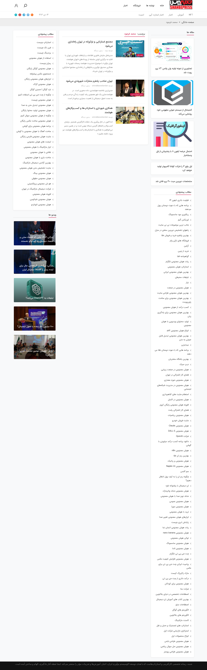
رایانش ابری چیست (180, 522)
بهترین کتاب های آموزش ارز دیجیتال (172, 599)
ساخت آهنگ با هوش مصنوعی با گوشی (33, 131)
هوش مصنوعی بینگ (42, 173)
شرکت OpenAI (182, 436)
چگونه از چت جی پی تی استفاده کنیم (34, 94)
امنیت (141, 15)
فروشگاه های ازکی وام (179, 240)
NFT (191, 15)
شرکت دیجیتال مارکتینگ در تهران (36, 189)
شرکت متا (184, 589)
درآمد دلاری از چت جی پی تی (175, 578)
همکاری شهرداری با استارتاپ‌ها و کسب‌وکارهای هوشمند (89, 110)
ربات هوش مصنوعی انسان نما (175, 527)
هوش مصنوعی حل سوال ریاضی (175, 646)
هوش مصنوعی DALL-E (178, 431)
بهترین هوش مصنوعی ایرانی (176, 272)
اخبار (125, 5)
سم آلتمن (184, 471)
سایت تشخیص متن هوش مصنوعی (35, 168)
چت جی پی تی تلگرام (179, 553)
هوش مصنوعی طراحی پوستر (176, 651)
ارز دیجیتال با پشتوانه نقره (177, 485)
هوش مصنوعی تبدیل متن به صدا (36, 105)
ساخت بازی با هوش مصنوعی (38, 157)
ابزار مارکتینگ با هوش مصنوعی (37, 147)
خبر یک (140, 55)
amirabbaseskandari (100, 85)
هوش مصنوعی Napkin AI (177, 466)
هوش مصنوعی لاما (180, 548)
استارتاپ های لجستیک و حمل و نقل (173, 625)
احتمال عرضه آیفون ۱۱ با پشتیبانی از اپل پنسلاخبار (174, 153)
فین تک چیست (44, 47)
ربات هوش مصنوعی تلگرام (177, 261)
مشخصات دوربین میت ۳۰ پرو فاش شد (174, 181)
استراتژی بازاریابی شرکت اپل (176, 631)
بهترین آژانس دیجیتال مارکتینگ (37, 162)
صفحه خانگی (188, 22)
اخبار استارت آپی (156, 15)
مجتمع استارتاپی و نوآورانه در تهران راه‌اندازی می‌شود (90, 44)
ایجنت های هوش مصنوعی (39, 142)
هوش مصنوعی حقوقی (41, 178)
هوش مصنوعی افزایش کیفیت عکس (173, 559)
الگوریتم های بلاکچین (179, 615)
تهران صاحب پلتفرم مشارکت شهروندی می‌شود (89, 81)
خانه (162, 5)
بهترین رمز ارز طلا (181, 455)
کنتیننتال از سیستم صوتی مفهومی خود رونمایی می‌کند (174, 112)
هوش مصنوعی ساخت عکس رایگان (35, 121)
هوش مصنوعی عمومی (179, 501)
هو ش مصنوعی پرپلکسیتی (39, 183)
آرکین (186, 246)
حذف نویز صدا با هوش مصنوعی (175, 496)
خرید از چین (183, 251)
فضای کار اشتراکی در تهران (177, 375)
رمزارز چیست (45, 63)
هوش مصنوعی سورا (180, 506)
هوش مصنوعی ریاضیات (178, 415)
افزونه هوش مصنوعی (42, 194)
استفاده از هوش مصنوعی (40, 58)
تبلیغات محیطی (182, 277)
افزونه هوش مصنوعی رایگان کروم (174, 405)
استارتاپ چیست (44, 42)
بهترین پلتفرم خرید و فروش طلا (175, 235)
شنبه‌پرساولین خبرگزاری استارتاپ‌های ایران (181, 5)
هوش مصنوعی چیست (41, 100)
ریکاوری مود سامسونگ (179, 214)
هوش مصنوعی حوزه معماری (176, 380)
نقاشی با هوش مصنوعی (40, 152)
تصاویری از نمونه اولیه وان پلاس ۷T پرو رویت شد (173, 70)
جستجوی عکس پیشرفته (40, 74)
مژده (106, 50)
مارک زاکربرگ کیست (180, 573)
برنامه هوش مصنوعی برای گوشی (36, 126)
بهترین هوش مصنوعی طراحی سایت (173, 293)
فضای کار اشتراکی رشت (178, 410)
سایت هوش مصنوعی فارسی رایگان (35, 136)
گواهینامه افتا (183, 256)
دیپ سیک (184, 364)
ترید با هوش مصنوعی (179, 512)
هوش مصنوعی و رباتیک (178, 461)
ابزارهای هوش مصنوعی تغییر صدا (174, 517)
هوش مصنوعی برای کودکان (177, 583)
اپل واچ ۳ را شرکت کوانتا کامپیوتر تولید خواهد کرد (174, 168)
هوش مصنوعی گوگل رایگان (39, 68)
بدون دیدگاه (98, 50)
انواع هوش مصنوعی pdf (178, 330)
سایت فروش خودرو (180, 420)
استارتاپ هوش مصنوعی (178, 267)
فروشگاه (137, 5)
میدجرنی (185, 345)
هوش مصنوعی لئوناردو (41, 204)
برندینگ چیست (44, 53)
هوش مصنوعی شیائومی (40, 199)
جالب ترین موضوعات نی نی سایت (173, 225)
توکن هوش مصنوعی (180, 538)
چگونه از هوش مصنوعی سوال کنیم (36, 115)
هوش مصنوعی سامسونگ (177, 543)
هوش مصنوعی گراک (42, 84)
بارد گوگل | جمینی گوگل (40, 89)
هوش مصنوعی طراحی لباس (176, 641)
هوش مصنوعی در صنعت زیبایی (175, 369)
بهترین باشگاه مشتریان (178, 359)
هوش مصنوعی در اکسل (178, 399)
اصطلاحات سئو (182, 604)
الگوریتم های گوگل (180, 610)
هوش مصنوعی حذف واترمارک (176, 491)
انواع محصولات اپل (180, 636)
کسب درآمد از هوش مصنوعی (176, 307)
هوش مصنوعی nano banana (176, 533)
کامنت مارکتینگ (182, 620)
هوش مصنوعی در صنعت (178, 287)
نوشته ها (150, 5)
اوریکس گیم (183, 219)
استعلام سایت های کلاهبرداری (175, 394)
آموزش (181, 15)
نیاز (187, 282)
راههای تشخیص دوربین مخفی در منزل (172, 230)
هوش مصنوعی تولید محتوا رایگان (36, 110)
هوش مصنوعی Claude (179, 425)
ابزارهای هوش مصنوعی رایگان (37, 79)
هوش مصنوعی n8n (180, 450)
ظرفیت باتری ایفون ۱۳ (179, 200)
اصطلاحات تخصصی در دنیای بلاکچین (172, 594)
